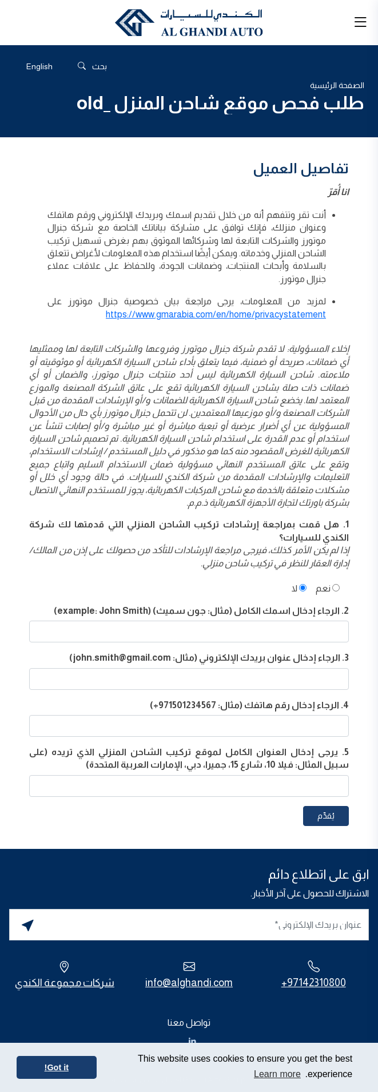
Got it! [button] (57, 1067)
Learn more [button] (277, 1074)
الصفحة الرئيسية (337, 85)
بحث (92, 67)
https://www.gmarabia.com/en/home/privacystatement (216, 314)
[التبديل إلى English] (39, 66)
